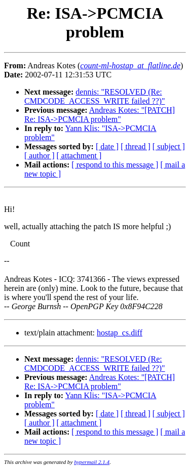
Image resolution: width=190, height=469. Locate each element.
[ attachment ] (79, 155)
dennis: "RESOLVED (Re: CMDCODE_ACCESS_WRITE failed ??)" (94, 96)
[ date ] (107, 146)
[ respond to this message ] (114, 164)
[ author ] (39, 155)
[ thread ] (135, 146)
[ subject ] (169, 146)
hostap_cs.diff (119, 332)
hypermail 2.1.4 (91, 462)
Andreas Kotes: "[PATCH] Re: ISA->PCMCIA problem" (99, 114)
